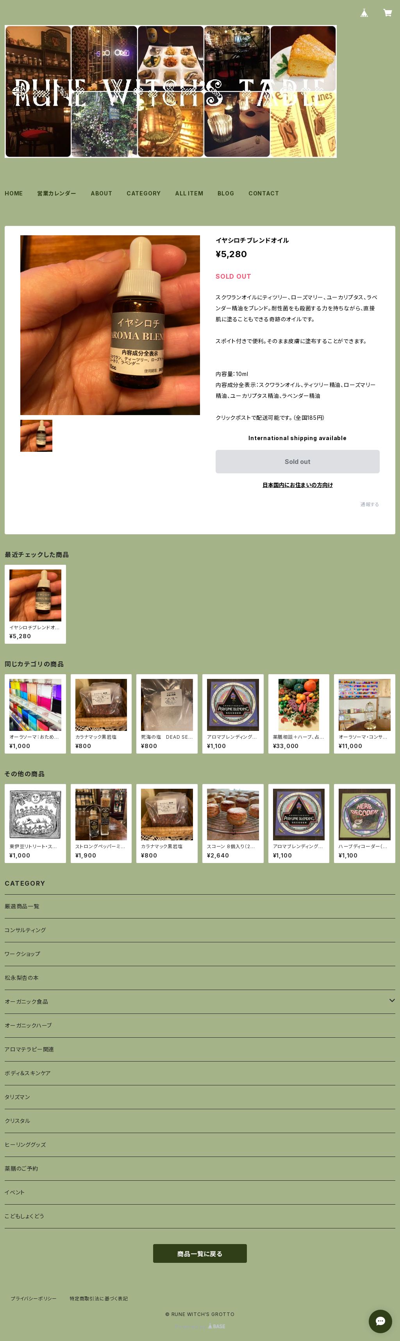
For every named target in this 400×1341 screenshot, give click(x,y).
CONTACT (263, 193)
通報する (370, 504)
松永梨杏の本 (22, 977)
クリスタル (17, 1120)
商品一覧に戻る (200, 1254)
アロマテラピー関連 (29, 1049)
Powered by (200, 1327)
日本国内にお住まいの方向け (297, 485)
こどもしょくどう (24, 1216)
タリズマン (17, 1097)
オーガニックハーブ (28, 1025)
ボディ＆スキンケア (28, 1073)
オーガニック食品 (26, 1001)
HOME (14, 193)
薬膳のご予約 (21, 1168)
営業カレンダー (57, 193)
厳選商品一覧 (22, 906)
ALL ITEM (189, 193)
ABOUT (101, 193)
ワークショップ (23, 954)
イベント (15, 1192)
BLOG (226, 193)
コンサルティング (25, 930)
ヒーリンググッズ (25, 1144)
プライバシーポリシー (34, 1299)
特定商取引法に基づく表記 (99, 1299)
